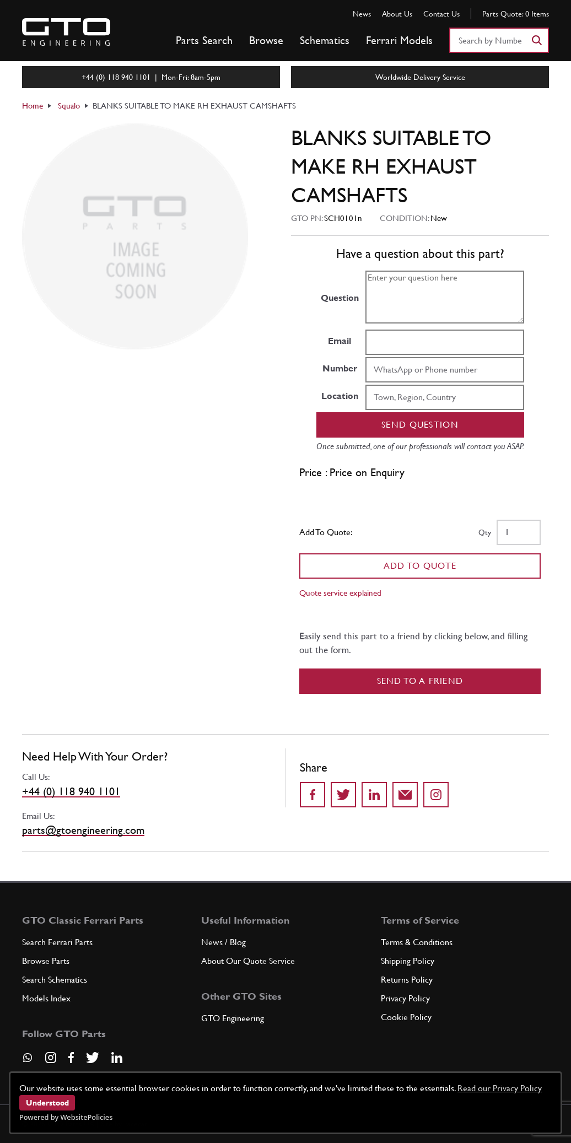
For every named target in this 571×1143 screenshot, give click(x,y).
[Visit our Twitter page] (92, 1058)
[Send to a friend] (405, 794)
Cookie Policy (406, 1017)
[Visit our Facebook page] (71, 1058)
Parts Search (204, 40)
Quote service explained (340, 592)
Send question (420, 424)
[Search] (536, 40)
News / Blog (223, 942)
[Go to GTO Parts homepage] (66, 32)
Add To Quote (420, 565)
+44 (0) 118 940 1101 (71, 791)
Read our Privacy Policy (499, 1088)
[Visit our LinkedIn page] (117, 1058)
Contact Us (441, 13)
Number (339, 368)
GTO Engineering (232, 1018)
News (362, 13)
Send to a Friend (420, 681)
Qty (484, 532)
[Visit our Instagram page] (51, 1058)
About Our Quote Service (248, 961)
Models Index (46, 998)
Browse (266, 40)
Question (340, 298)
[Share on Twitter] (343, 794)
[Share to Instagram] (436, 794)
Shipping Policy (407, 961)
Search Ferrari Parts (57, 942)
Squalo (69, 105)
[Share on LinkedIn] (374, 794)
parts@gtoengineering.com (83, 830)
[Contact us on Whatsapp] (28, 1061)
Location (339, 396)
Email (339, 341)
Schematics (324, 40)
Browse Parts (45, 961)
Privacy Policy (405, 998)
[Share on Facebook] (312, 794)
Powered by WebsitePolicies (65, 1117)
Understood (47, 1102)
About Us (397, 13)
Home (32, 105)
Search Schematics (54, 979)
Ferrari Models (399, 40)
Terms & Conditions (417, 942)
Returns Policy (407, 979)
